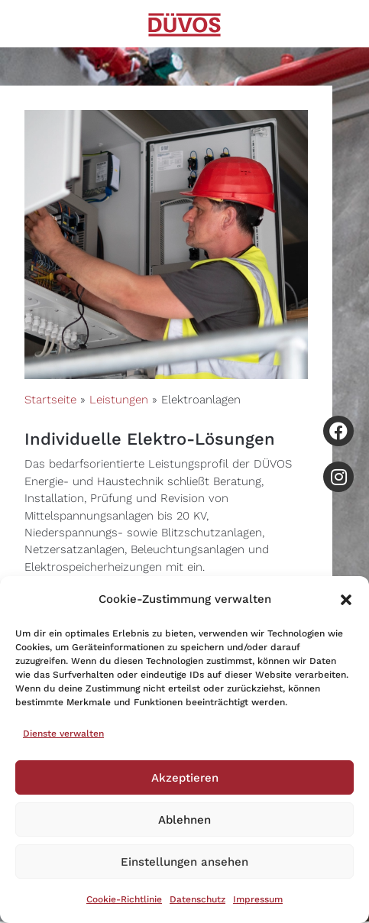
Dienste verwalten (63, 733)
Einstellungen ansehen (184, 862)
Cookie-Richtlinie (124, 899)
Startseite (50, 399)
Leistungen (118, 399)
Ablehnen (184, 820)
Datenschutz (197, 899)
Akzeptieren (184, 778)
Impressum (258, 899)
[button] (346, 599)
